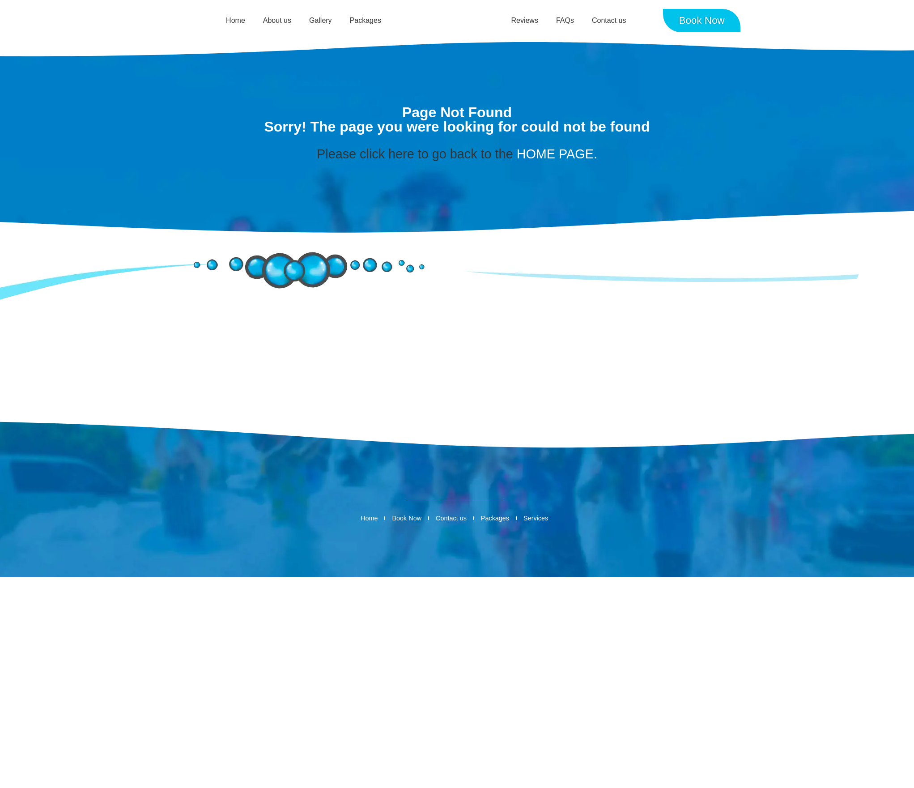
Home (235, 20)
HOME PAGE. (557, 154)
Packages (365, 20)
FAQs (565, 20)
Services (535, 518)
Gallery (320, 20)
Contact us (609, 20)
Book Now (406, 518)
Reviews (524, 20)
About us (277, 20)
